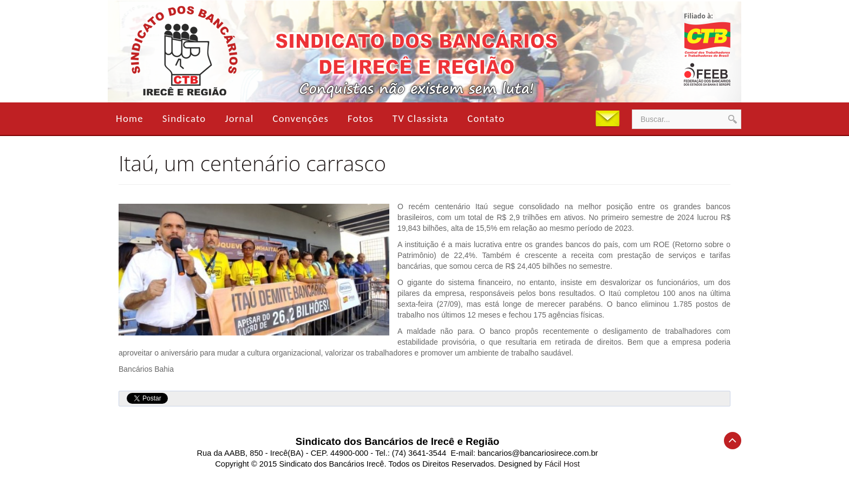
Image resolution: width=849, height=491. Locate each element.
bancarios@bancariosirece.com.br (538, 453)
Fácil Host (562, 464)
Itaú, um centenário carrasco (252, 163)
